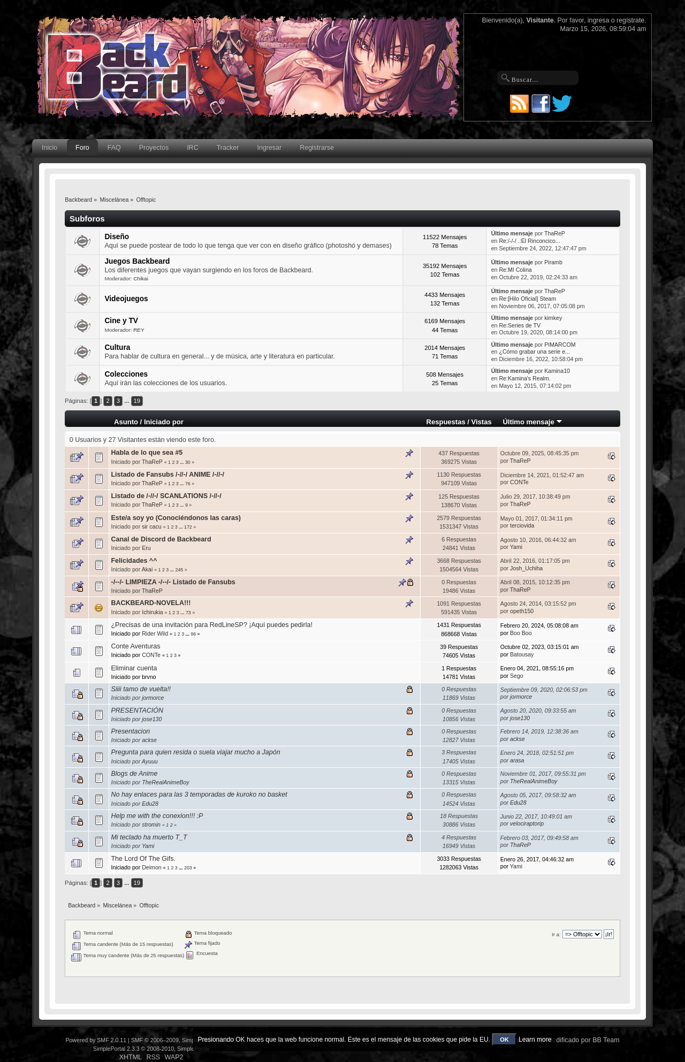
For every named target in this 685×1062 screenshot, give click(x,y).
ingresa (599, 20)
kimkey (553, 318)
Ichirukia (152, 612)
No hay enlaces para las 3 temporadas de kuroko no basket (199, 794)
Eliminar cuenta (134, 668)
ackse (149, 740)
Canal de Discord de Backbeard (161, 539)
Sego (516, 676)
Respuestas (446, 422)
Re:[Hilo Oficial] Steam (527, 298)
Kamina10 (557, 371)
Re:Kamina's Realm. (524, 378)
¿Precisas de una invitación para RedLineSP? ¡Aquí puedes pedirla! (211, 625)
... (127, 401)
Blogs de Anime (134, 773)
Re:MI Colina (515, 269)
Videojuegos (126, 299)
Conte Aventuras (135, 646)
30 (188, 462)
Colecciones (126, 374)
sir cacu (152, 526)
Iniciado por (164, 422)
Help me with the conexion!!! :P (157, 816)
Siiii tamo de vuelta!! (141, 689)
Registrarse (317, 147)
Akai (147, 569)
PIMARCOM (559, 344)
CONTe (519, 482)
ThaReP (554, 233)
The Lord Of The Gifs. (143, 858)
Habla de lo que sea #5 (146, 452)
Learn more (535, 1039)
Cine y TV (121, 321)
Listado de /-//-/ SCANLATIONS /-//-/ (166, 496)
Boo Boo (521, 633)
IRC (192, 147)
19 (137, 401)
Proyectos (154, 147)
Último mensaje (532, 422)
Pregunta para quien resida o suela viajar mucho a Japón (195, 752)
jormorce (153, 697)
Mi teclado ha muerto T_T (149, 837)
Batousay (522, 654)
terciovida (522, 525)
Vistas (481, 422)
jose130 (152, 719)
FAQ (114, 147)
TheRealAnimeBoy (165, 782)
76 (188, 483)
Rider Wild (155, 633)
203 (188, 867)
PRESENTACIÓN (137, 710)
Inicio (49, 147)
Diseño (116, 237)
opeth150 (522, 611)
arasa (517, 760)
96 (193, 634)
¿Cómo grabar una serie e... (534, 351)
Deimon (152, 867)
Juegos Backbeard (137, 261)
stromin (151, 824)
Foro (82, 147)
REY (138, 330)
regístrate (630, 20)
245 (180, 569)
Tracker (228, 147)
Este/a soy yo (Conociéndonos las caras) (176, 518)
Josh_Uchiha (526, 568)
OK (504, 1039)
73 (188, 612)
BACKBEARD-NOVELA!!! (151, 603)
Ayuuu (150, 761)
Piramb (553, 262)
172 (188, 527)
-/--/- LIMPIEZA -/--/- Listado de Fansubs (173, 582)
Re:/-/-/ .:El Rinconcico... (529, 241)
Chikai (140, 278)
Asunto (126, 422)
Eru (146, 548)
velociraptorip (527, 823)
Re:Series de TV (520, 325)
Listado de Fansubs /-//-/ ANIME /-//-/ (167, 474)
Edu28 (150, 803)
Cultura (117, 347)
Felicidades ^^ (134, 560)
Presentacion (130, 731)
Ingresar (269, 147)
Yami (516, 547)
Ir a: (556, 934)
